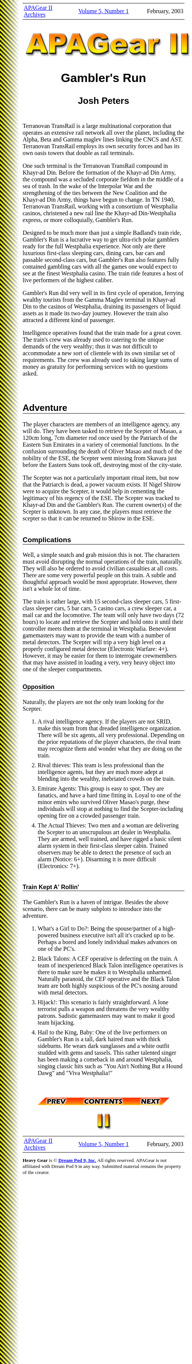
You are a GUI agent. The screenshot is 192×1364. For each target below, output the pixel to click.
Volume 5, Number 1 (103, 11)
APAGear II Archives (38, 11)
